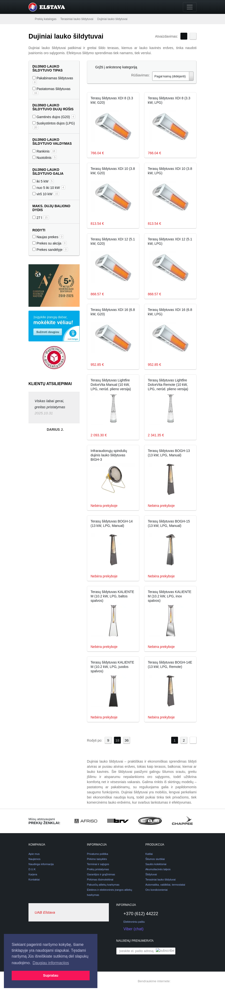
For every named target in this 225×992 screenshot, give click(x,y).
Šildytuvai (151, 874)
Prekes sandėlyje (50, 249)
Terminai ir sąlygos (98, 864)
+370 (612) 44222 (137, 913)
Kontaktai (34, 879)
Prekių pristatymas (98, 869)
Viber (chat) (129, 929)
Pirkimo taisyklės (97, 859)
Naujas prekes (48, 237)
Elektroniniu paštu (134, 921)
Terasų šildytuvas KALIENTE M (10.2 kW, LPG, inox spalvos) (169, 596)
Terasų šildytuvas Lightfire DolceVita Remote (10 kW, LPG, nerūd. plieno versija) (168, 384)
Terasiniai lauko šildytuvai (76, 19)
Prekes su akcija (49, 243)
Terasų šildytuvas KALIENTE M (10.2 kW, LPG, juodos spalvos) (112, 666)
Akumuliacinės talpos (157, 869)
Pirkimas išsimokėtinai (100, 879)
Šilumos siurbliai (155, 859)
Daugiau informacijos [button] (51, 963)
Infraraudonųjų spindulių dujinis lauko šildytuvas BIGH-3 (109, 455)
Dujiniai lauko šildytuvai (112, 19)
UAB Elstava (45, 912)
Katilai (149, 853)
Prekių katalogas (45, 19)
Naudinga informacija (41, 864)
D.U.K (32, 869)
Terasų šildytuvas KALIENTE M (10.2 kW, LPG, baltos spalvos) (112, 596)
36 (127, 740)
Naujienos (34, 859)
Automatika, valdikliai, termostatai (165, 884)
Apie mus (34, 853)
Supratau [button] (50, 975)
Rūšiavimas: (140, 75)
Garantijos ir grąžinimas (101, 874)
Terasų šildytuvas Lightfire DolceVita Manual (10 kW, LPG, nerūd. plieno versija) (111, 384)
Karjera (32, 874)
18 (117, 740)
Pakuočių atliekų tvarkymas (103, 884)
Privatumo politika (97, 853)
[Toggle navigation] (190, 7)
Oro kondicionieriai (156, 889)
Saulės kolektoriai (155, 864)
